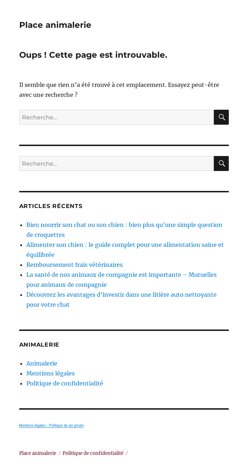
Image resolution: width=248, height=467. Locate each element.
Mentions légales (50, 373)
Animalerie (41, 363)
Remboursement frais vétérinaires (74, 264)
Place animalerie (55, 25)
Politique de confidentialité (64, 383)
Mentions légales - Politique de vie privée (51, 425)
